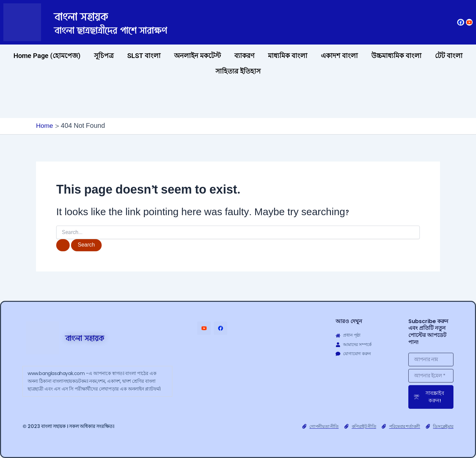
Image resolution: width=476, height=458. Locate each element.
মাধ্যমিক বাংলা (287, 56)
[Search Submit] (63, 245)
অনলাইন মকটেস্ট (197, 56)
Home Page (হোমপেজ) (46, 56)
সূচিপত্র (104, 56)
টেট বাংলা (449, 56)
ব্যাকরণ (244, 56)
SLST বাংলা (144, 56)
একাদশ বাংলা (339, 56)
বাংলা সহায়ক (93, 15)
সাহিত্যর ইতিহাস (238, 71)
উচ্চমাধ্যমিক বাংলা (396, 56)
